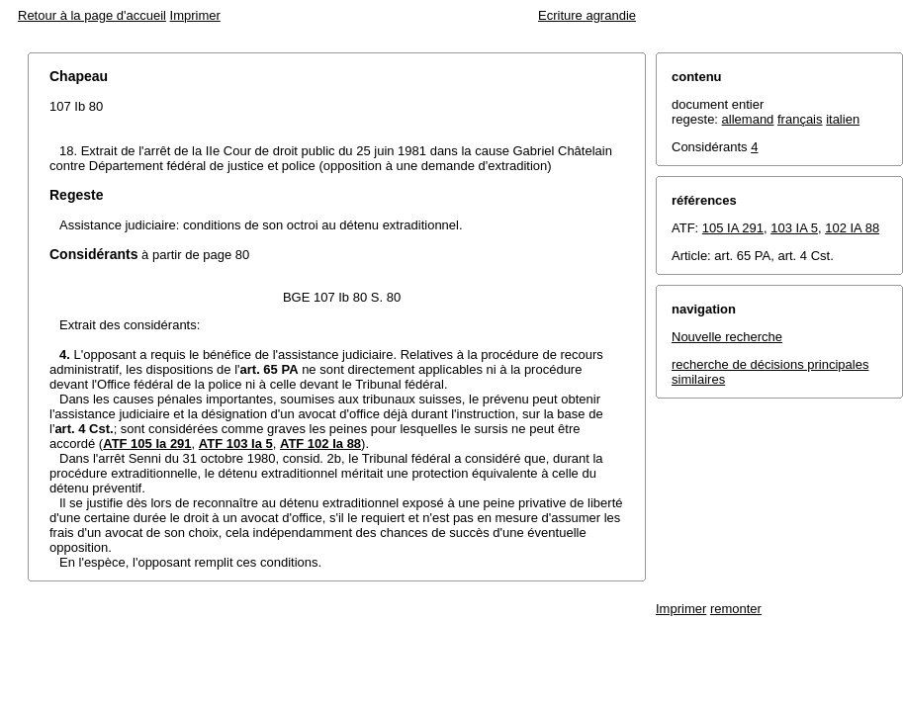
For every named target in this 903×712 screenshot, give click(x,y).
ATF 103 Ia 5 (236, 443)
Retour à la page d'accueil (92, 15)
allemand (748, 119)
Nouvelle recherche (727, 336)
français (800, 119)
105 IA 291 (733, 228)
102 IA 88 (852, 228)
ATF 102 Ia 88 (320, 443)
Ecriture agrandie (587, 15)
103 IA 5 (794, 228)
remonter (736, 608)
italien (842, 119)
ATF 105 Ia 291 (147, 443)
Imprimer (195, 15)
